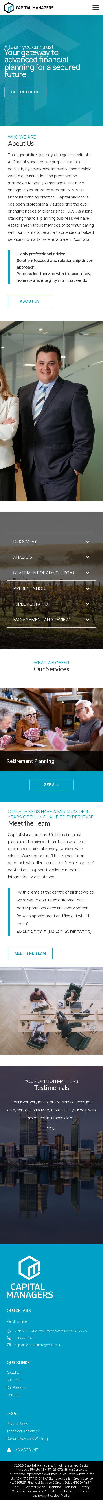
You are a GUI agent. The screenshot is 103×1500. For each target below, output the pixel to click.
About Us (14, 1372)
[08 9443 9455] (11, 1338)
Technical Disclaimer (23, 1431)
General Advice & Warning (27, 1438)
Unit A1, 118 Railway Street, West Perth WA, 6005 (51, 1331)
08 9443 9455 (25, 1338)
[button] (95, 7)
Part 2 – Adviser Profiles (29, 1487)
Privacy (84, 1487)
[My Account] (9, 1450)
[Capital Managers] (28, 7)
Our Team (14, 1380)
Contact (13, 1394)
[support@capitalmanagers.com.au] (11, 1345)
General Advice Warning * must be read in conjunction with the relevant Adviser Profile (52, 1493)
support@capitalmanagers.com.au (38, 1345)
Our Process (16, 1387)
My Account (27, 1449)
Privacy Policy (17, 1423)
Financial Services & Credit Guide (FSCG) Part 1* (60, 1482)
